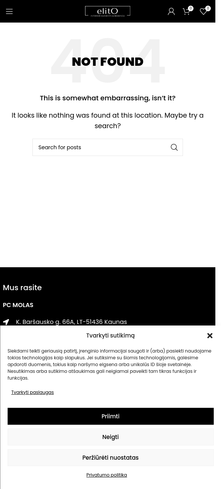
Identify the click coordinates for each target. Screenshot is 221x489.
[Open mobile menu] (9, 11)
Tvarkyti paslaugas (32, 392)
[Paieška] (107, 147)
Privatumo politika (107, 475)
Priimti (111, 416)
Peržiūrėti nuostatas (110, 458)
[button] (209, 335)
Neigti (110, 437)
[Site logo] (107, 10)
